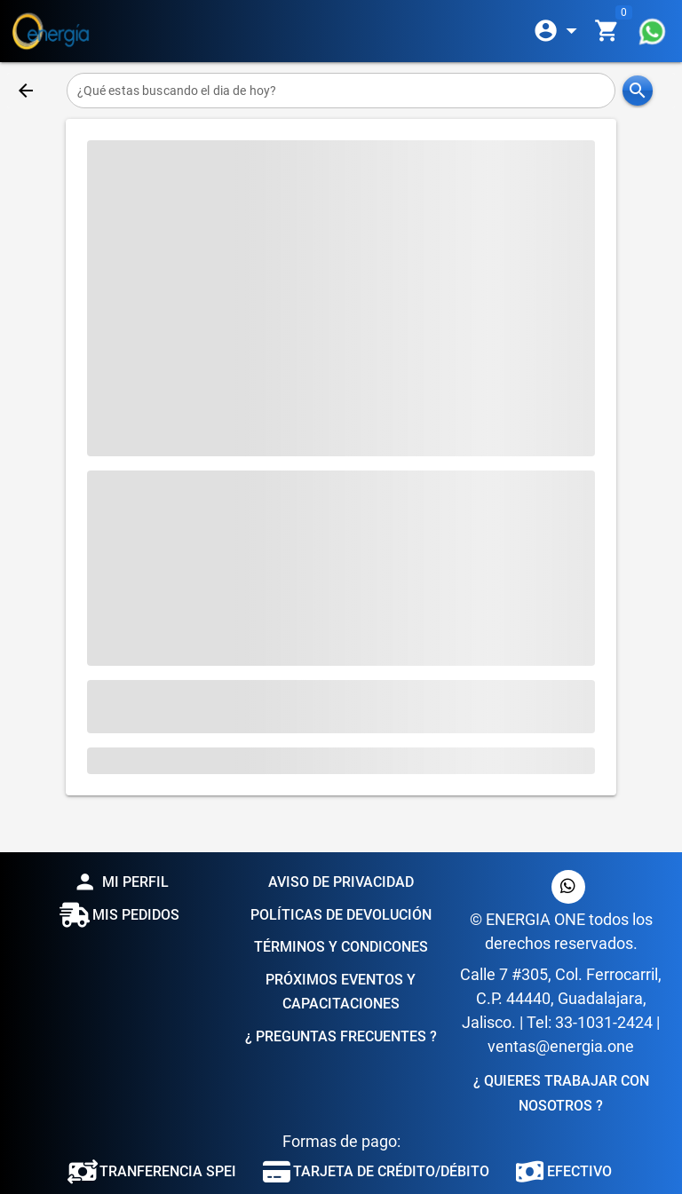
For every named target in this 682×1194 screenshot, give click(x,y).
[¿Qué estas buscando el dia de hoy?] (341, 90)
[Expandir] (558, 31)
